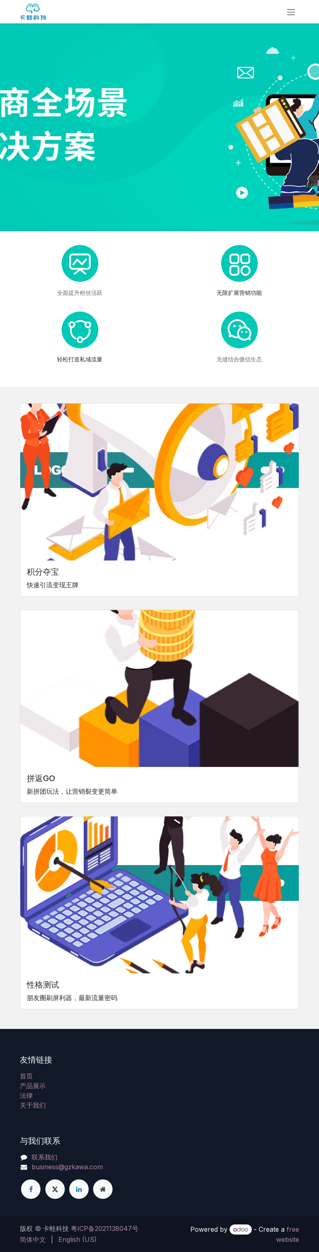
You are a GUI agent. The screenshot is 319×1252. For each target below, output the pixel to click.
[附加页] (103, 1189)
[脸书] (30, 1189)
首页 (26, 1076)
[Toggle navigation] (291, 11)
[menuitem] (33, 1239)
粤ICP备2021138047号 (104, 1228)
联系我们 (44, 1157)
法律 (26, 1095)
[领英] (79, 1189)
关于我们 (33, 1105)
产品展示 (33, 1086)
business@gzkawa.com (67, 1167)
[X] (55, 1189)
